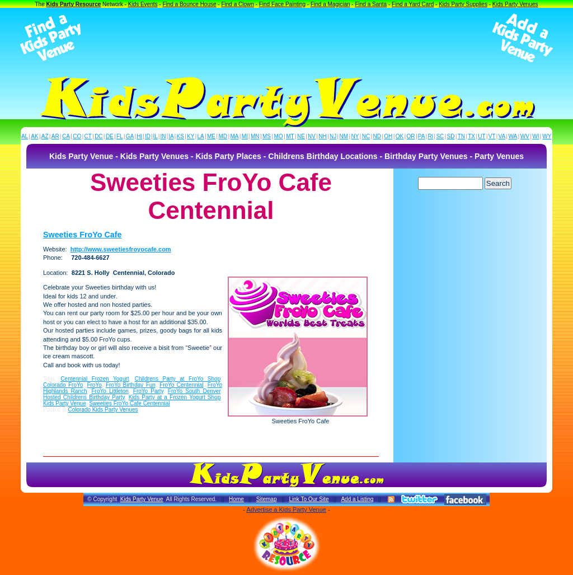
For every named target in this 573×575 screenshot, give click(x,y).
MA (235, 136)
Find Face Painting (282, 4)
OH (388, 136)
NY (355, 136)
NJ (333, 136)
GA (130, 136)
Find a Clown (237, 4)
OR (411, 136)
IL (155, 136)
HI (139, 136)
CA (66, 136)
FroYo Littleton (109, 391)
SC (440, 136)
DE (110, 136)
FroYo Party (148, 391)
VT (492, 136)
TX (471, 136)
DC (98, 136)
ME (211, 136)
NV (312, 136)
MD (223, 136)
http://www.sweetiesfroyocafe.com (121, 249)
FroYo (94, 385)
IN (163, 136)
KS (180, 136)
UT (481, 136)
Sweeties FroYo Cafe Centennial (129, 403)
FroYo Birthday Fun (131, 385)
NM (344, 136)
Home (236, 499)
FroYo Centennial (181, 385)
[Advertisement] (286, 38)
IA (170, 136)
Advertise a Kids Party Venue (286, 509)
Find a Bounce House (189, 4)
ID (148, 136)
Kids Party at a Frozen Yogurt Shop (175, 397)
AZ (45, 136)
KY (190, 136)
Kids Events (143, 4)
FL (119, 136)
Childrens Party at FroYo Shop (177, 379)
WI (535, 136)
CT (88, 136)
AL (24, 136)
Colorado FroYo (63, 385)
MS (266, 136)
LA (201, 136)
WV (524, 136)
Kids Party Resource (73, 4)
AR (55, 136)
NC (366, 136)
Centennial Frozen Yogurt (94, 379)
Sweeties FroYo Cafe (82, 234)
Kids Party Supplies (463, 4)
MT (290, 136)
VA (502, 136)
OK (399, 136)
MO (278, 136)
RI (430, 136)
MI (245, 136)
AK (34, 136)
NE (301, 136)
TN (461, 136)
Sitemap (266, 499)
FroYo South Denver (194, 391)
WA (513, 136)
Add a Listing (357, 499)
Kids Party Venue (64, 403)
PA (421, 136)
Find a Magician (330, 4)
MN (255, 136)
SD (451, 136)
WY (546, 136)
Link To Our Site (308, 499)
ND (377, 136)
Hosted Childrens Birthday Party (84, 397)
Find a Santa (371, 4)
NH (322, 136)
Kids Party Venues (515, 4)
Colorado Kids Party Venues (103, 409)
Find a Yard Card (413, 4)
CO (77, 136)
